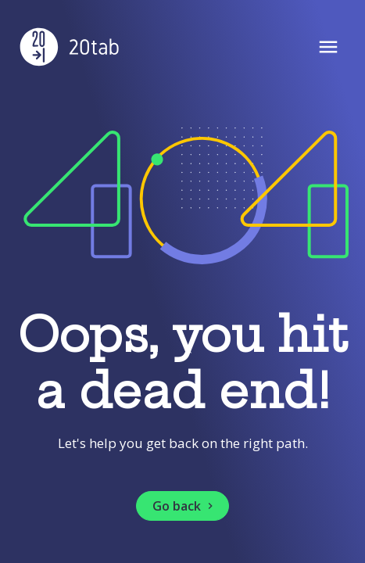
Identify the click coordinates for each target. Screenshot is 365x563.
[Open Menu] (328, 48)
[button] (182, 506)
